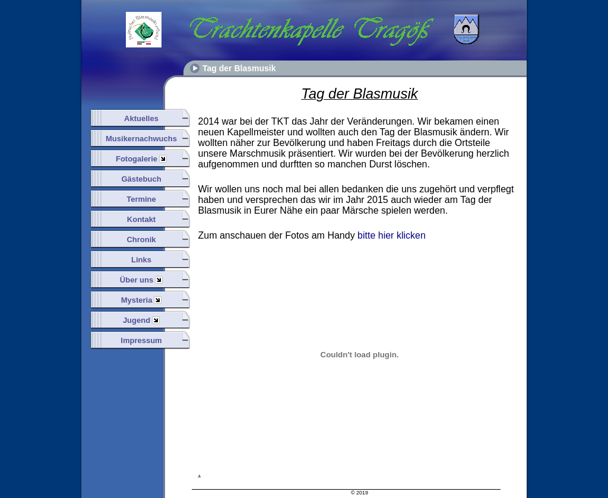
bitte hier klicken (391, 235)
